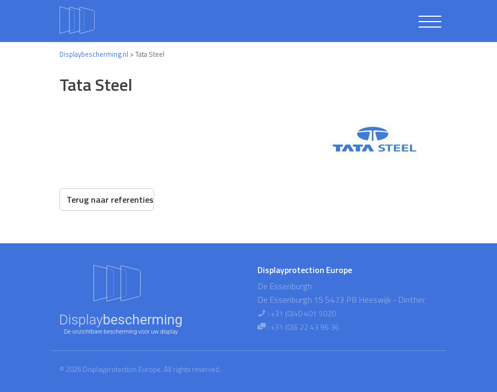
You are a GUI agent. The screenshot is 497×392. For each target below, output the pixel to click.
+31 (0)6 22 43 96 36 (305, 327)
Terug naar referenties (110, 199)
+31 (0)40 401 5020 (303, 313)
